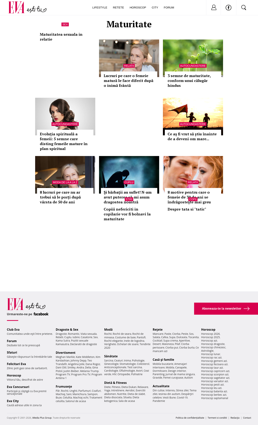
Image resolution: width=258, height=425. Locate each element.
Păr (58, 390)
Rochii (64, 390)
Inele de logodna (134, 340)
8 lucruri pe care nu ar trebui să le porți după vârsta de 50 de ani (60, 197)
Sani (69, 394)
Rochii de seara (122, 334)
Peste (184, 334)
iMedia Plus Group (42, 417)
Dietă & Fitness (115, 383)
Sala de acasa (127, 401)
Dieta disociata (113, 397)
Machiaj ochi (80, 397)
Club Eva (13, 329)
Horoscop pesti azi (212, 384)
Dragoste (61, 334)
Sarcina (108, 360)
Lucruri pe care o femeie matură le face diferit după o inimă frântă (128, 80)
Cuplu (129, 182)
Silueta (127, 397)
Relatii (129, 65)
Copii (192, 199)
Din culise (159, 390)
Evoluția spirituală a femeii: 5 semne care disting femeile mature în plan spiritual (64, 141)
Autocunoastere (193, 65)
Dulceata (181, 337)
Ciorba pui (171, 347)
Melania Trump (89, 371)
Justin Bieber (71, 371)
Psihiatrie (137, 374)
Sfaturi (12, 352)
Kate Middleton (85, 357)
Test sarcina (134, 367)
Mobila (170, 367)
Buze (59, 397)
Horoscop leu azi (211, 388)
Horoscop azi (209, 340)
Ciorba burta (186, 347)
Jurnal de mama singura (180, 374)
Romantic (73, 334)
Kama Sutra (63, 340)
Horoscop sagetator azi (215, 378)
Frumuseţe (64, 386)
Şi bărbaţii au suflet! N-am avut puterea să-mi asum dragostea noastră (128, 197)
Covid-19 (182, 397)
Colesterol (143, 364)
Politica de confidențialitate (190, 417)
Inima (127, 360)
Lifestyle (99, 7)
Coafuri (96, 390)
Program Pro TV (81, 374)
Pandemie (159, 401)
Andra (80, 367)
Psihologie (138, 360)
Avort (139, 370)
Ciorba (176, 334)
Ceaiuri (118, 360)
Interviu (170, 390)
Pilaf (177, 344)
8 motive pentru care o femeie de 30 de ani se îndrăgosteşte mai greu (189, 197)
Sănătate (111, 356)
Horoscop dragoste (213, 344)
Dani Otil (61, 367)
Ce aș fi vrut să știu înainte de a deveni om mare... (192, 136)
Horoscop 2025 (210, 337)
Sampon (92, 394)
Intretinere (117, 390)
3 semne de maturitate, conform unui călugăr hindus (189, 80)
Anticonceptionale (115, 367)
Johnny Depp (78, 360)
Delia (88, 367)
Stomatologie (128, 364)
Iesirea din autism (169, 394)
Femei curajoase (173, 377)
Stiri (129, 199)
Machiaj (60, 394)
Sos (191, 334)
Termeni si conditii (217, 417)
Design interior (177, 371)
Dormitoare (160, 371)
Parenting (159, 374)
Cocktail (157, 340)
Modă (108, 329)
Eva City (13, 401)
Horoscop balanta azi (214, 391)
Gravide (157, 377)
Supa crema (170, 340)
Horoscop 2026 (210, 334)
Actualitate (161, 386)
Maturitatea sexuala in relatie (61, 37)
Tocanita (193, 337)
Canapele (181, 367)
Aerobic (130, 390)
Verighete (110, 344)
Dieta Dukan (128, 387)
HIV (114, 374)
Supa (172, 337)
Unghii (73, 390)
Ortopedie (124, 374)
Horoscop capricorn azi (215, 371)
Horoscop (138, 7)
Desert (157, 344)
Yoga (107, 390)
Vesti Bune (169, 397)
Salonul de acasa (76, 401)
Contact (247, 417)
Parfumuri (84, 390)
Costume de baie (125, 337)
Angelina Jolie (76, 364)
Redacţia (235, 417)
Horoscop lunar (210, 354)
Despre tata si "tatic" (187, 209)
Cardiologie (111, 370)
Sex (65, 24)
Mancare (158, 334)
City (155, 7)
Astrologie (207, 350)
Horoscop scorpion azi (214, 374)
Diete (107, 387)
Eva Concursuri (18, 387)
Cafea (164, 337)
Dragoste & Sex (67, 329)
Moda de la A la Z (65, 182)
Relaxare (143, 387)
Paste (167, 334)
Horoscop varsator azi (214, 381)
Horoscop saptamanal (214, 398)
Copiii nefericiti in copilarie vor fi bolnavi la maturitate (127, 214)
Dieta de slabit (136, 394)
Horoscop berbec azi (213, 394)
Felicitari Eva (16, 364)
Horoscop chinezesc (213, 347)
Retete (118, 7)
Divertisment (66, 353)
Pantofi (141, 337)
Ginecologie (111, 364)
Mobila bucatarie (163, 364)
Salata (156, 337)
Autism (188, 377)
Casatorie (86, 337)
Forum (169, 7)
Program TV (63, 374)
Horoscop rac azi (211, 357)
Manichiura (79, 394)
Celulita (67, 397)
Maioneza (168, 344)
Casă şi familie (163, 360)
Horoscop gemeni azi (214, 361)
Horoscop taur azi (212, 367)
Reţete (158, 329)
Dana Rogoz (92, 364)
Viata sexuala (89, 334)
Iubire (76, 337)
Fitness (116, 387)
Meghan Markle (65, 357)
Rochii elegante (113, 340)
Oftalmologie (127, 370)
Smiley (71, 367)
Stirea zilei (182, 390)
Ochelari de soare (128, 344)
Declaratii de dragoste (83, 344)
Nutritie (121, 394)
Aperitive (184, 340)
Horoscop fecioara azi (214, 364)
